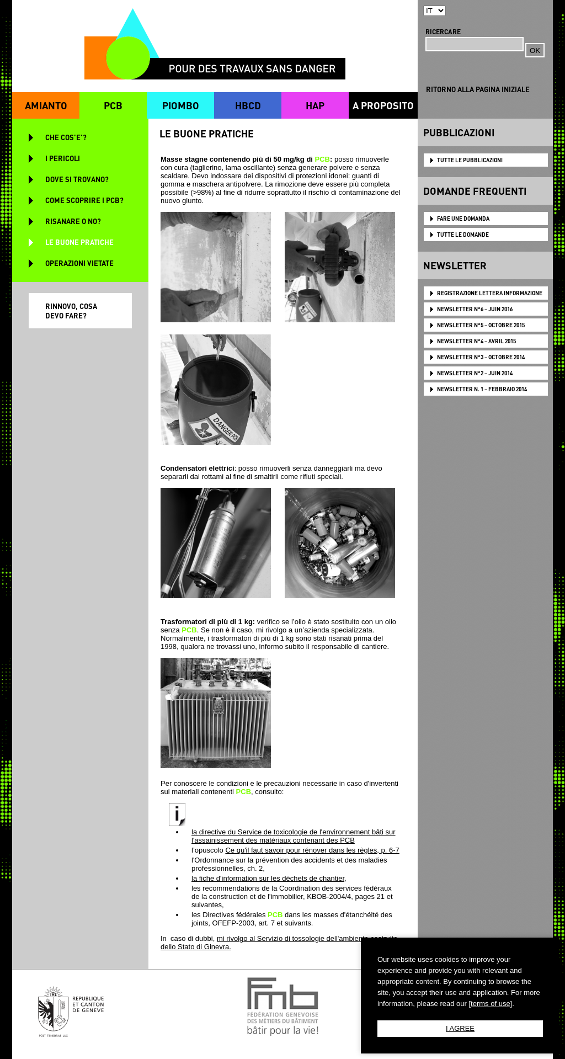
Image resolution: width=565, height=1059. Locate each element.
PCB (113, 105)
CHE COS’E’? (66, 137)
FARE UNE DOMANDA (463, 218)
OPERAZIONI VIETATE (79, 263)
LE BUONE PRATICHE (79, 242)
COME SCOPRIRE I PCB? (84, 200)
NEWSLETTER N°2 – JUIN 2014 (475, 373)
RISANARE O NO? (73, 221)
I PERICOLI (62, 158)
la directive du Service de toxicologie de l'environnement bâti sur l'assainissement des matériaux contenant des (293, 836)
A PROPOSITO (383, 105)
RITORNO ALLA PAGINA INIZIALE (478, 89)
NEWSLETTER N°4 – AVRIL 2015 (476, 341)
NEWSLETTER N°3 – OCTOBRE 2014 (481, 357)
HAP (315, 105)
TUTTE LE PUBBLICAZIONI (470, 160)
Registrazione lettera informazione (489, 293)
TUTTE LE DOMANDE (463, 234)
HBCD (248, 105)
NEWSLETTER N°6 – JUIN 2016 (475, 309)
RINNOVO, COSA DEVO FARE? (71, 310)
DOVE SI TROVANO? (77, 179)
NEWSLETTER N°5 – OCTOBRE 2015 (481, 325)
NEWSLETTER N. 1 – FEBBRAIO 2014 (482, 389)
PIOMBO (180, 105)
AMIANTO (46, 105)
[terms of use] (490, 1003)
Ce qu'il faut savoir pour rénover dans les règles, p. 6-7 (312, 850)
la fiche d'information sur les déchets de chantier (267, 878)
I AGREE (460, 1028)
